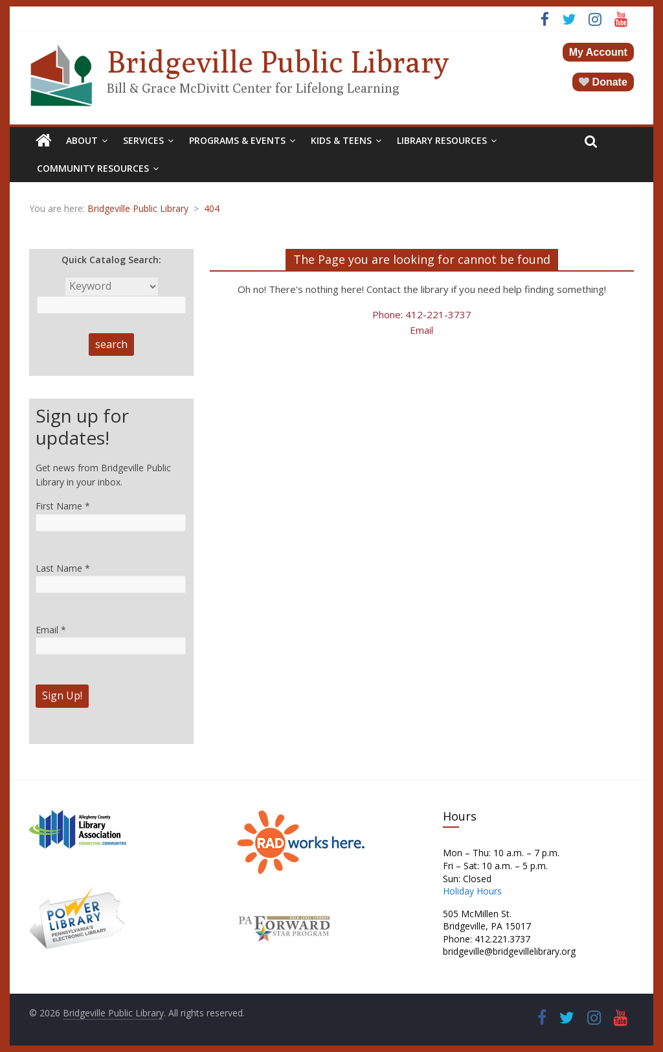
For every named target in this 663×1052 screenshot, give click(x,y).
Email (421, 329)
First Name (63, 506)
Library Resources (442, 140)
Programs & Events (237, 140)
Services (143, 140)
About (82, 140)
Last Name (63, 568)
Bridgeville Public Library (278, 61)
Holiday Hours (472, 891)
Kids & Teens (341, 140)
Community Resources (93, 168)
